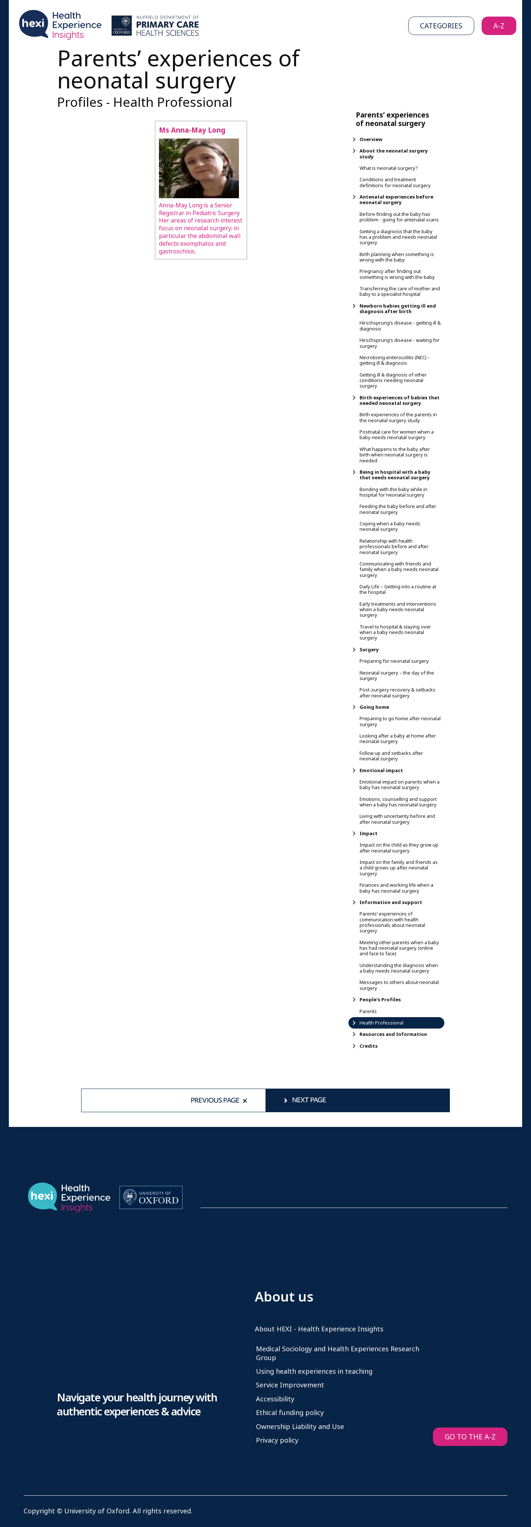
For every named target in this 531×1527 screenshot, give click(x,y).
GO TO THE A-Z (470, 1437)
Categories (441, 26)
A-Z (498, 26)
